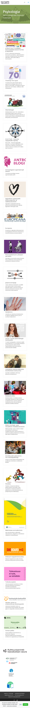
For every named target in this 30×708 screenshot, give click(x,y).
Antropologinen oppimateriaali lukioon (14, 170)
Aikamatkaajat (9, 110)
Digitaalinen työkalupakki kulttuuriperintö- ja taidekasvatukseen (12, 200)
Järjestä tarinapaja (10, 283)
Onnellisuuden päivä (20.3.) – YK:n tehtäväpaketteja (13, 456)
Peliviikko (8, 484)
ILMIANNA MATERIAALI (20, 693)
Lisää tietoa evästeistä (12, 706)
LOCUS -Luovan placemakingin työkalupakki (14, 339)
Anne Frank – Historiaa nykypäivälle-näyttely (12, 139)
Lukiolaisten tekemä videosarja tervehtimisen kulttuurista (14, 370)
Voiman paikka (9, 630)
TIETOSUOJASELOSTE (19, 695)
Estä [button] (20, 704)
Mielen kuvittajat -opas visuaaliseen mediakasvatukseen (15, 425)
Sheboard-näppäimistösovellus (14, 557)
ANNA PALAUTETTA (9, 695)
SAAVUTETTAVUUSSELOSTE (14, 696)
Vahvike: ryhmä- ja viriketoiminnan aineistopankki (14, 603)
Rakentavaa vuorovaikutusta (13, 530)
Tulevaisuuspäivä (10, 582)
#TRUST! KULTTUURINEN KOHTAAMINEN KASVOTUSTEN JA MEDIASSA (14, 49)
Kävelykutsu (8, 312)
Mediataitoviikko (10, 396)
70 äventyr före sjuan (11, 80)
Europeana (8, 228)
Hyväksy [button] (25, 704)
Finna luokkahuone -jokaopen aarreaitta (14, 255)
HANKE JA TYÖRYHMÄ (8, 693)
